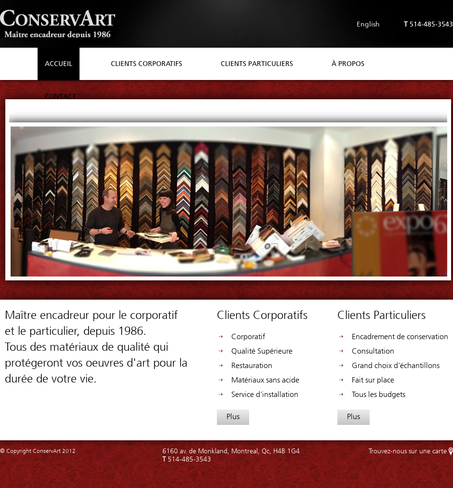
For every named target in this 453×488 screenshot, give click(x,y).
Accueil (58, 64)
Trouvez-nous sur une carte (408, 451)
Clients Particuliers (257, 64)
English (368, 24)
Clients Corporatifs (146, 64)
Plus (233, 416)
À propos (348, 64)
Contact (60, 96)
